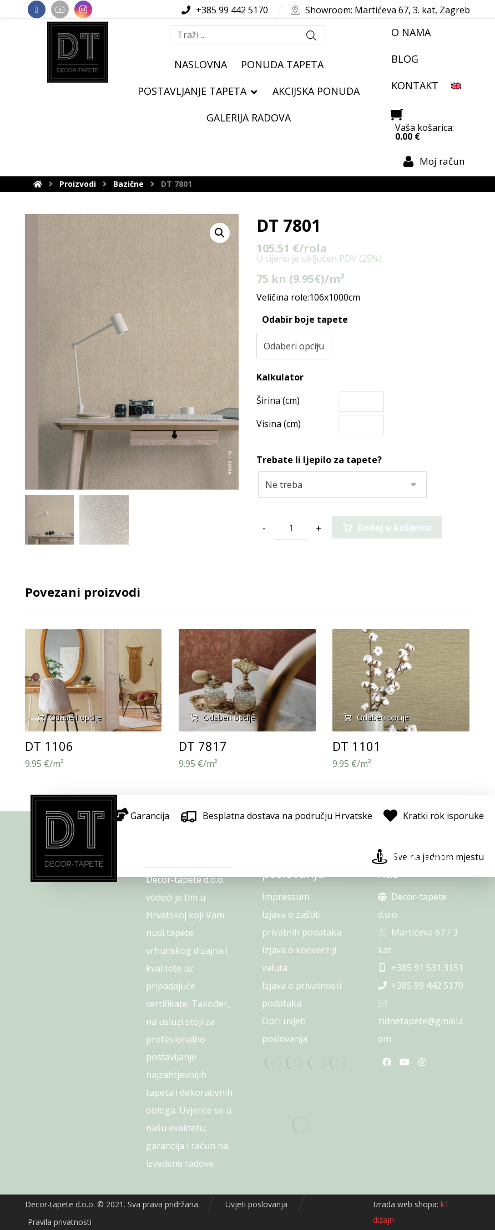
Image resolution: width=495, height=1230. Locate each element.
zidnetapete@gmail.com (420, 1022)
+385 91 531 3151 (420, 968)
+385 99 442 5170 (420, 985)
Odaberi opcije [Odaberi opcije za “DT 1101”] (383, 717)
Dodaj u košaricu (394, 527)
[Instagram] (83, 9)
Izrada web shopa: (405, 1204)
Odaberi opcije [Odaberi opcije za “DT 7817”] (229, 717)
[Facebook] (37, 9)
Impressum (285, 897)
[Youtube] (60, 9)
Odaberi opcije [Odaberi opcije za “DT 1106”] (75, 717)
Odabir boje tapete (305, 319)
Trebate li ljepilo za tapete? (319, 460)
